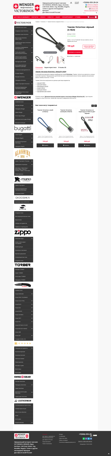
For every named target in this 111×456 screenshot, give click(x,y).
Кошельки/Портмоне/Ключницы (21, 142)
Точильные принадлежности (22, 69)
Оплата (42, 17)
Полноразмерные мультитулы (23, 405)
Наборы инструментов (21, 223)
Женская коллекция (20, 122)
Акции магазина (46, 441)
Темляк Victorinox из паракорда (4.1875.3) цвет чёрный (87, 111)
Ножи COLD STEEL (20, 300)
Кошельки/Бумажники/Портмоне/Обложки (21, 87)
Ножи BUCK (18, 304)
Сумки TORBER (19, 273)
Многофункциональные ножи (22, 216)
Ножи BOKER (18, 311)
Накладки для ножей (20, 61)
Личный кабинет (67, 17)
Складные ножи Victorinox (21, 31)
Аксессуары (18, 372)
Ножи (16, 415)
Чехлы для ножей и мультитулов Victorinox (21, 52)
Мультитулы (18, 219)
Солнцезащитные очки (21, 257)
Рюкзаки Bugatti (19, 138)
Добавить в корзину (75, 52)
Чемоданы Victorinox (20, 80)
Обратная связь (63, 438)
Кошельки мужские (20, 351)
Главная (37, 21)
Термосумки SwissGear (21, 396)
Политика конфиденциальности (67, 442)
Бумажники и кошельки (21, 164)
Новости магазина (47, 443)
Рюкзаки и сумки (19, 365)
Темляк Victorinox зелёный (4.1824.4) (66, 110)
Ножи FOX (17, 321)
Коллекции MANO (19, 193)
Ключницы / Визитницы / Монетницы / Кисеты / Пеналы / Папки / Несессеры (22, 169)
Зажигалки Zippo (19, 238)
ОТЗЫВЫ (77, 17)
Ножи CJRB (18, 332)
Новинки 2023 (19, 290)
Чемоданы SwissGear (20, 385)
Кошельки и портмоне (21, 250)
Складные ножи (19, 213)
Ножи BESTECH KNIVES (21, 328)
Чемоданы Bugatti (19, 146)
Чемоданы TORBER (20, 280)
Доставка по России (47, 439)
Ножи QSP (18, 335)
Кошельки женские (20, 355)
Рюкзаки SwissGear (20, 381)
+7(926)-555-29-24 (90, 2)
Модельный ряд (19, 422)
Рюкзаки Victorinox (20, 76)
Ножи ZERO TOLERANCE (21, 297)
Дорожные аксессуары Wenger (23, 119)
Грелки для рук (19, 246)
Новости (50, 17)
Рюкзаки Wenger (19, 105)
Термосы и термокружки (21, 226)
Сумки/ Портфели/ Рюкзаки (22, 161)
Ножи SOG (18, 307)
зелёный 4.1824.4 (41, 90)
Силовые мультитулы (20, 408)
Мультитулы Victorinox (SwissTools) (21, 38)
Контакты (35, 17)
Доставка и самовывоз (21, 17)
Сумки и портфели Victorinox (22, 83)
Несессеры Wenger (20, 115)
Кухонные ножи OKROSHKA (22, 202)
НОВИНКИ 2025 (19, 102)
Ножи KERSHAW (19, 294)
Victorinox (43, 21)
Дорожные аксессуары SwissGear (21, 392)
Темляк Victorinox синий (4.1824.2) (45, 110)
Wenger (61, 434)
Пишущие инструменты (21, 348)
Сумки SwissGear (19, 388)
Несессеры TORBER (20, 276)
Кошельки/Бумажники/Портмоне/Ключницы (21, 189)
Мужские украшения (20, 253)
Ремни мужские (19, 174)
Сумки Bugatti (18, 134)
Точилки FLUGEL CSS (20, 339)
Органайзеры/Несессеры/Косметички (22, 92)
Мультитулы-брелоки (20, 412)
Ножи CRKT (18, 318)
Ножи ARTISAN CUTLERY (21, 325)
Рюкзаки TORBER (19, 269)
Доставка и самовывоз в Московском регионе (48, 437)
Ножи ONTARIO (19, 314)
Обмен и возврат (63, 440)
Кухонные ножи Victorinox (21, 34)
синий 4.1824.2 (41, 88)
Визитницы (18, 369)
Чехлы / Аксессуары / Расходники (20, 242)
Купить (45, 145)
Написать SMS (93, 8)
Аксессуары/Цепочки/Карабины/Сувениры (20, 65)
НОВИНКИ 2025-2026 (20, 27)
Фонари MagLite (19, 73)
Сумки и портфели (19, 185)
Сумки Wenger (18, 112)
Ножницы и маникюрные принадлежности (21, 48)
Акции (58, 17)
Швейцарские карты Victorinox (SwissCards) (23, 43)
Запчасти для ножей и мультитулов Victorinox (21, 57)
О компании (62, 436)
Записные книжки (19, 358)
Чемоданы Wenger (20, 108)
